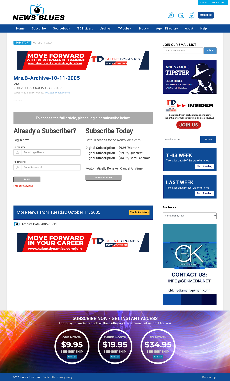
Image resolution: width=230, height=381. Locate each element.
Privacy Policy (64, 377)
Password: (19, 161)
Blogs (143, 28)
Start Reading (204, 166)
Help (203, 28)
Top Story (22, 42)
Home (20, 28)
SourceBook (61, 28)
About (189, 28)
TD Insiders (85, 28)
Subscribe (206, 15)
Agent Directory (167, 28)
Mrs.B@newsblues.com (57, 92)
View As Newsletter (139, 212)
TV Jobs (124, 28)
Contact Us (49, 377)
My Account (219, 2)
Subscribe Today (103, 178)
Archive (105, 28)
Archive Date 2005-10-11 (39, 224)
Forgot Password (23, 185)
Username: (19, 147)
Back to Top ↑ (209, 377)
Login (203, 2)
